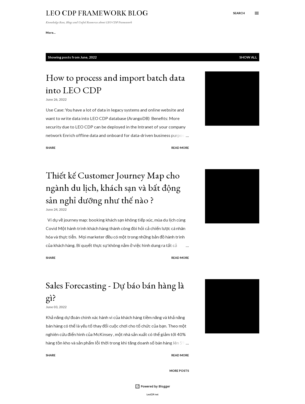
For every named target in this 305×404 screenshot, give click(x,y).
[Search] (239, 13)
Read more (180, 147)
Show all (248, 57)
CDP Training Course (148, 32)
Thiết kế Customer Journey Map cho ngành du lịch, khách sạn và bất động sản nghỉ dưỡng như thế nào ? (113, 187)
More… (235, 32)
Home (50, 32)
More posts (179, 370)
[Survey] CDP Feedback (83, 32)
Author (116, 32)
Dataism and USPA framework (197, 32)
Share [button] (50, 147)
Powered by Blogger (152, 386)
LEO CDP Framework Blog (97, 13)
